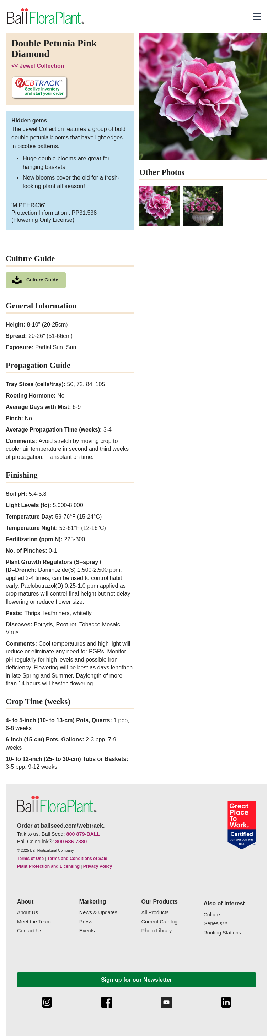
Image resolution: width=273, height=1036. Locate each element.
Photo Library (156, 930)
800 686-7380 (71, 841)
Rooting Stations (222, 933)
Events (87, 930)
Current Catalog (159, 922)
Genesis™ (215, 923)
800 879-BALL (83, 834)
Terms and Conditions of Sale (77, 858)
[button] (257, 16)
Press (85, 922)
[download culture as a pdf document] (36, 280)
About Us (27, 912)
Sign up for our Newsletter (136, 980)
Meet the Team (34, 922)
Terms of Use (30, 858)
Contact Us (29, 930)
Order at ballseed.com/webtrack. (61, 826)
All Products (155, 912)
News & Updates (98, 912)
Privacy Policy (97, 866)
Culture (211, 914)
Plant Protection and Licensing (48, 866)
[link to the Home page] (45, 16)
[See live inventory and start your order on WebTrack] (39, 88)
